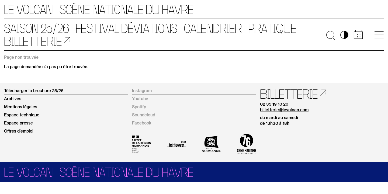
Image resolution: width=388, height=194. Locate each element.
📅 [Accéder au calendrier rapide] (358, 34)
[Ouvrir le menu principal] (379, 34)
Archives (12, 98)
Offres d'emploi (18, 131)
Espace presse (18, 123)
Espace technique (21, 114)
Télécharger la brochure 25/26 (34, 90)
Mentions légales (20, 106)
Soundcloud (143, 114)
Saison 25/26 (36, 28)
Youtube (140, 98)
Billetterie (33, 41)
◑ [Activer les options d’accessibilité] (344, 34)
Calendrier (213, 28)
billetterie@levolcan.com (284, 109)
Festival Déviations (126, 28)
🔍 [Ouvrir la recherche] (330, 34)
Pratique (272, 28)
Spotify (139, 106)
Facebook (141, 123)
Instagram (142, 90)
